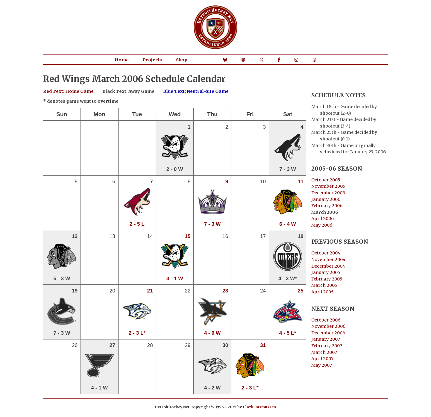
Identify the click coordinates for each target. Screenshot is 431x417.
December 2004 (328, 266)
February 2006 (326, 205)
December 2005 (328, 192)
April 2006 (322, 218)
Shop (181, 60)
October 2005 (325, 180)
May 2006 (321, 225)
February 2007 (326, 345)
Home (122, 60)
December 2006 (328, 333)
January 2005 (325, 272)
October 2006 (325, 320)
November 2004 (328, 259)
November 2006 (328, 326)
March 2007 (324, 352)
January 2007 (325, 339)
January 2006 (325, 199)
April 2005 (322, 292)
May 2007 (321, 365)
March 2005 (324, 285)
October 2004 (325, 253)
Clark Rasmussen (259, 407)
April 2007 (322, 358)
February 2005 (326, 279)
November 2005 (328, 186)
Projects (152, 60)
